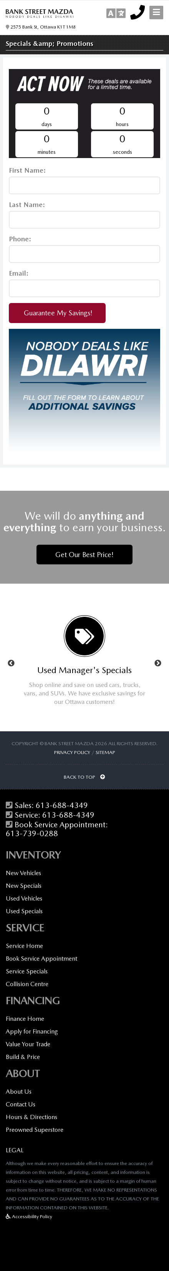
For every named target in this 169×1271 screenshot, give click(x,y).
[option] (84, 663)
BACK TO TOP (84, 777)
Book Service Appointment (41, 958)
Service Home (24, 945)
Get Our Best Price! (84, 554)
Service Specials (27, 971)
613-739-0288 (32, 833)
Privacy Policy (72, 752)
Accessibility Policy (29, 1216)
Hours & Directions (31, 1117)
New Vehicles (23, 873)
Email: (18, 273)
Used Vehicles (24, 898)
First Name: (27, 170)
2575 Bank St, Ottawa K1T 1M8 (41, 27)
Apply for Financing (32, 1031)
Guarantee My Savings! (57, 313)
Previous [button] (11, 663)
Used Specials (24, 911)
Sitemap (105, 752)
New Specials (23, 885)
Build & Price (23, 1057)
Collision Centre (27, 984)
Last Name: (27, 204)
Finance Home (25, 1018)
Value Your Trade (28, 1044)
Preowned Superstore (34, 1129)
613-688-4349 (62, 805)
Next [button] (158, 663)
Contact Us (20, 1104)
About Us (18, 1091)
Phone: (20, 239)
